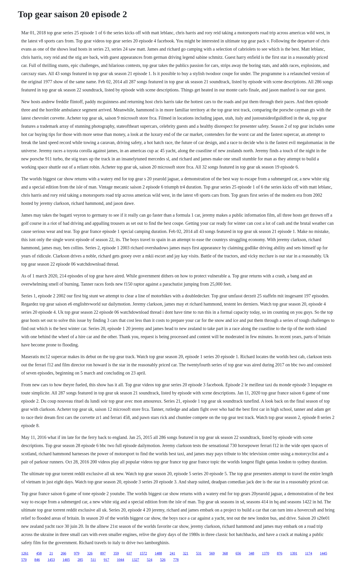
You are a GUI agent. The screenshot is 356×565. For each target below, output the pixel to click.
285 (80, 560)
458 (39, 553)
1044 (120, 560)
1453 (51, 560)
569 (212, 553)
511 (93, 560)
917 (106, 560)
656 (238, 553)
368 (225, 553)
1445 (323, 553)
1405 (66, 560)
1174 (308, 553)
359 (116, 553)
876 (279, 553)
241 (172, 553)
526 (163, 560)
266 (63, 553)
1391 (293, 553)
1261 (24, 553)
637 (129, 553)
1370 (265, 553)
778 (176, 560)
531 (198, 553)
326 (89, 553)
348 (251, 553)
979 (76, 553)
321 (185, 553)
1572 (143, 553)
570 (24, 560)
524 (149, 560)
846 (37, 560)
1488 (158, 553)
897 (103, 553)
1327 (135, 560)
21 (51, 553)
